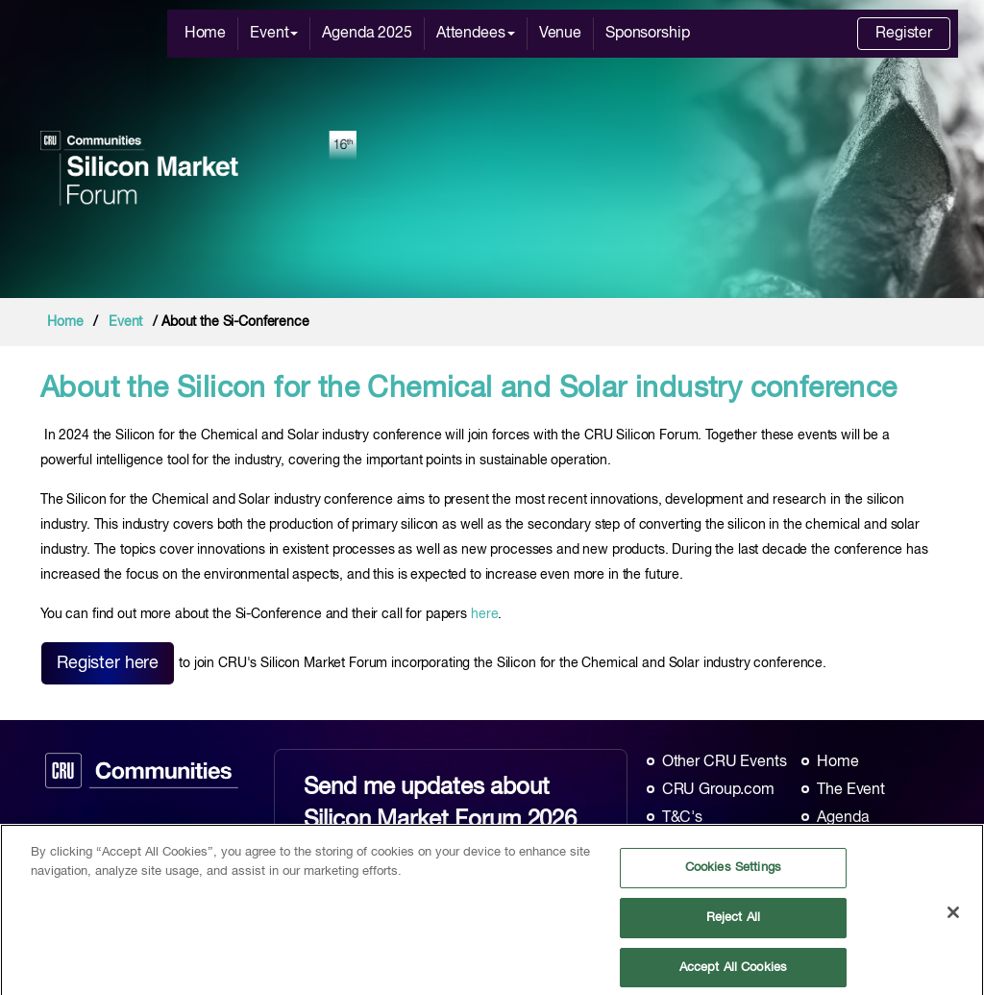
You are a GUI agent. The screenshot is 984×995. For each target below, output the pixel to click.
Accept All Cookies (733, 973)
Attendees (475, 33)
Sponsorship (647, 33)
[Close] (953, 918)
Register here (108, 663)
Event (274, 33)
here (484, 614)
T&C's (682, 818)
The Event (851, 790)
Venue (560, 33)
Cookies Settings (733, 873)
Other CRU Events (724, 762)
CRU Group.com (718, 790)
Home (205, 33)
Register (903, 33)
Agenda (843, 818)
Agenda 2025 (366, 33)
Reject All (733, 923)
